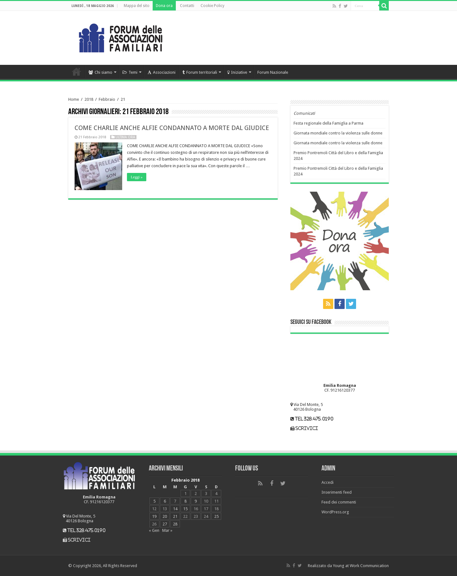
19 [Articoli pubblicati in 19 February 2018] (154, 516)
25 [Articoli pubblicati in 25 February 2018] (216, 516)
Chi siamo (100, 72)
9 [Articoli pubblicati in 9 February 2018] (196, 501)
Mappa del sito (136, 5)
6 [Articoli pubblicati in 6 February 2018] (165, 501)
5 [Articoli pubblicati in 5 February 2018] (154, 501)
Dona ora (164, 5)
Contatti (187, 5)
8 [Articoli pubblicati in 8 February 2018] (185, 501)
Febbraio (107, 99)
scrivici (306, 428)
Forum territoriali (199, 72)
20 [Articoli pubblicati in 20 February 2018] (164, 516)
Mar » (167, 530)
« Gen (154, 530)
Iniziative (237, 72)
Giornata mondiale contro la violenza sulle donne (338, 133)
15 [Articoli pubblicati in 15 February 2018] (185, 508)
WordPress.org (335, 512)
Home (76, 71)
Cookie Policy (212, 5)
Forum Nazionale (272, 72)
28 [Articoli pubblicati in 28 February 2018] (175, 524)
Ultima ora (125, 137)
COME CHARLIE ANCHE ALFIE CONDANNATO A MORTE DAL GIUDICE (172, 128)
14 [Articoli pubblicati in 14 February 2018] (175, 508)
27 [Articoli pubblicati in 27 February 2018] (164, 524)
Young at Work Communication (361, 565)
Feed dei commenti (338, 502)
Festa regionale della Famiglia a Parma (328, 123)
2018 (88, 99)
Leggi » (136, 177)
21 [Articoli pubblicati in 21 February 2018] (175, 516)
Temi (130, 72)
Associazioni (162, 72)
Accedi (327, 482)
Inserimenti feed (336, 492)
